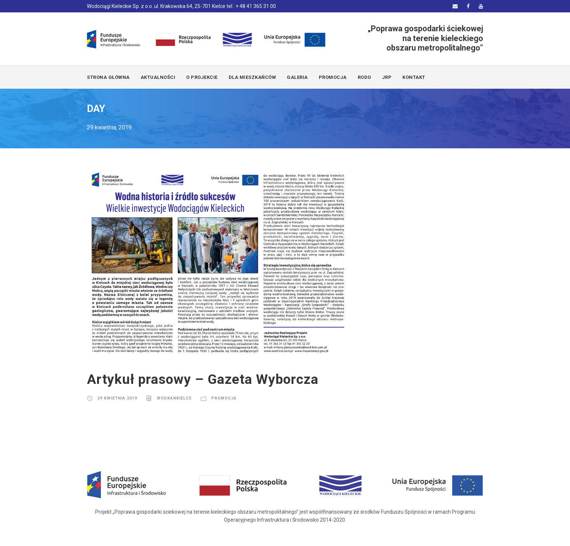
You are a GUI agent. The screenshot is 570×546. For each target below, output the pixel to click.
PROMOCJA (333, 77)
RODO (364, 77)
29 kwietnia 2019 (117, 398)
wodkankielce (174, 398)
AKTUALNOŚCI (158, 77)
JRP (387, 77)
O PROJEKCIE (202, 77)
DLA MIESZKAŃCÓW (252, 77)
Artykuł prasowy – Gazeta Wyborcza (202, 379)
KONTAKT (413, 77)
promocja (224, 398)
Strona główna (108, 77)
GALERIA (297, 77)
